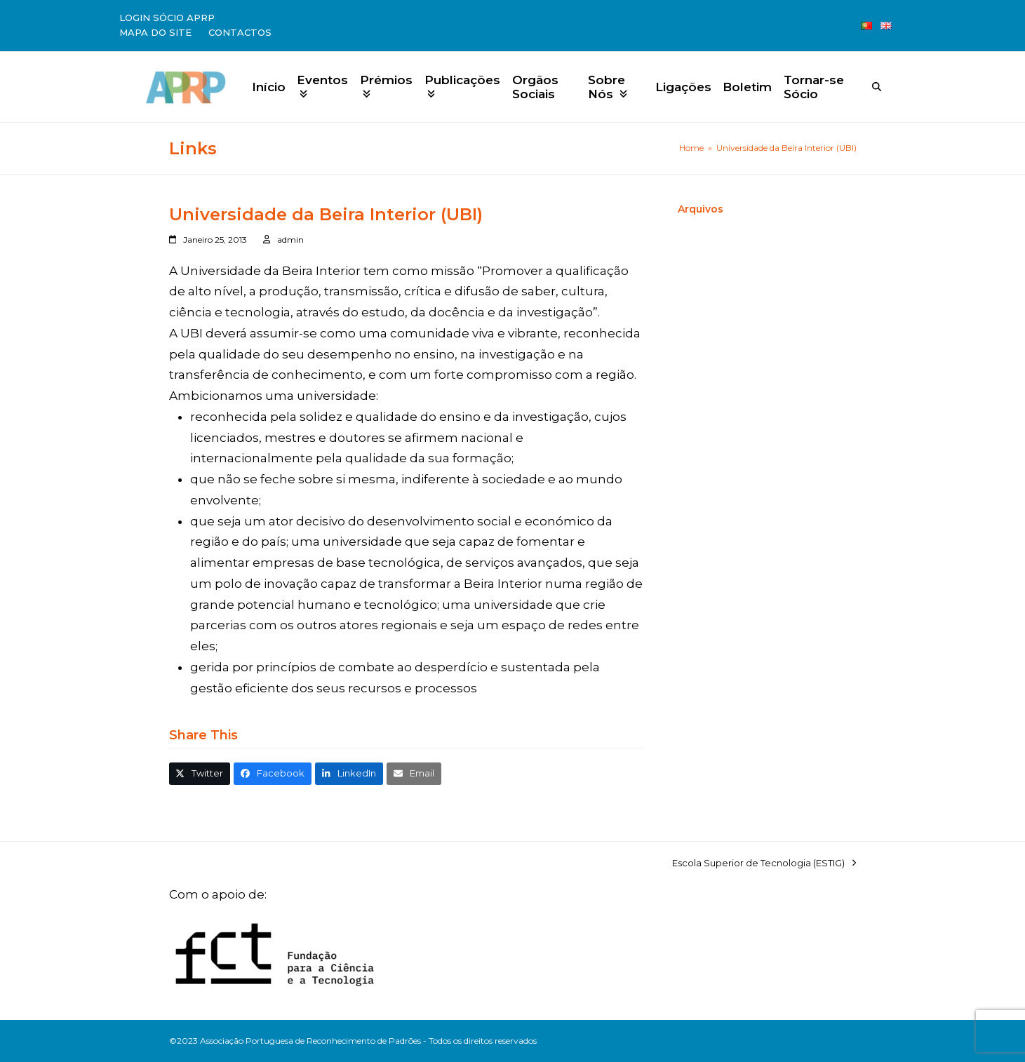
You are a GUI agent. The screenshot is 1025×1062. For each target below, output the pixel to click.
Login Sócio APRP (167, 17)
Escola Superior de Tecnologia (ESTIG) (764, 864)
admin (290, 239)
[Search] (876, 86)
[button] (200, 773)
